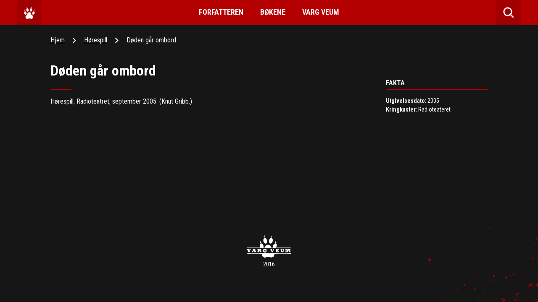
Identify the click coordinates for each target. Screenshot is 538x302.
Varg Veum (320, 12)
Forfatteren (221, 12)
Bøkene (272, 12)
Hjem (57, 40)
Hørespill (95, 40)
